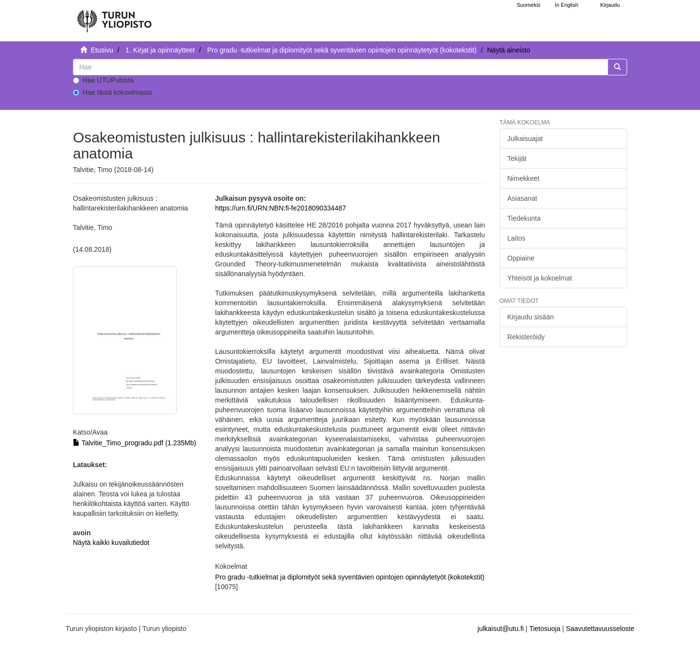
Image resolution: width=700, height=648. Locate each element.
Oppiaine (521, 258)
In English (566, 5)
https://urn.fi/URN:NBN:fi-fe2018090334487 (280, 208)
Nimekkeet (524, 178)
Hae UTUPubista (103, 80)
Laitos (516, 238)
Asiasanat (522, 198)
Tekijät (517, 158)
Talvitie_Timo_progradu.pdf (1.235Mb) (134, 443)
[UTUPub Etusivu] (114, 17)
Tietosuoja (544, 628)
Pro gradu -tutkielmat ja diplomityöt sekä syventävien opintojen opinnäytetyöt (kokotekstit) (341, 50)
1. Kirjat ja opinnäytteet (159, 50)
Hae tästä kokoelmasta (112, 92)
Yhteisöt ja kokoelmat (540, 278)
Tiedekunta (524, 218)
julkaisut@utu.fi (500, 628)
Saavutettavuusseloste (600, 628)
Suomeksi (528, 5)
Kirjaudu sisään (531, 317)
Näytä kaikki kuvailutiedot (111, 542)
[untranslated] (340, 67)
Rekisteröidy (526, 337)
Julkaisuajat (525, 138)
